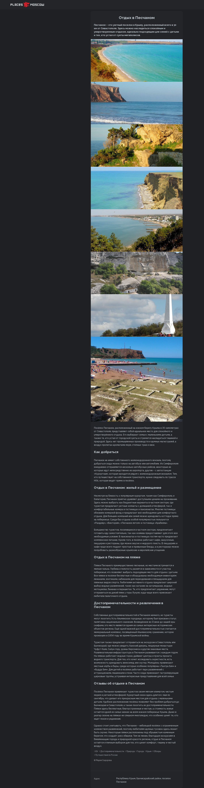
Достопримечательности (112, 751)
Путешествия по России (106, 755)
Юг (96, 751)
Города (140, 751)
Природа (131, 751)
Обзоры (157, 751)
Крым (148, 751)
